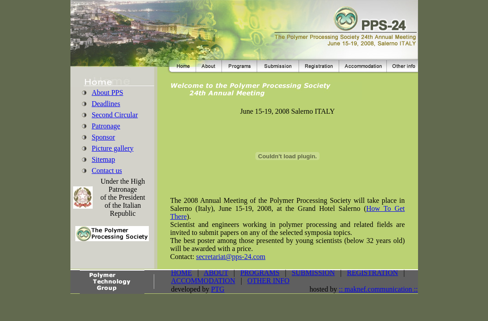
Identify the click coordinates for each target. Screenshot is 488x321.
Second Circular (115, 115)
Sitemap (103, 159)
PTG (217, 289)
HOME (181, 272)
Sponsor (103, 137)
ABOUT (216, 272)
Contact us (107, 170)
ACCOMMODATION (203, 280)
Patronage (106, 126)
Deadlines (106, 103)
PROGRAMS (259, 272)
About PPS (107, 92)
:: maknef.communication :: (378, 289)
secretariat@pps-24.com (231, 256)
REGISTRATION (372, 272)
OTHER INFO (268, 280)
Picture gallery (113, 148)
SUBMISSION (313, 272)
